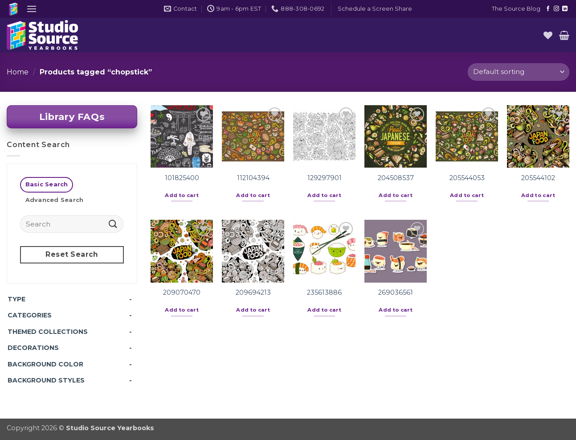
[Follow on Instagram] (556, 9)
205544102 (538, 178)
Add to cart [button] (182, 195)
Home (18, 72)
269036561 (395, 292)
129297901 (324, 178)
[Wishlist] (547, 35)
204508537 (396, 178)
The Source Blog (516, 8)
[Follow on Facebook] (548, 9)
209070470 (181, 292)
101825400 (182, 178)
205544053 (467, 178)
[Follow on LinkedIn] (565, 9)
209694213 (253, 292)
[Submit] (113, 223)
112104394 (253, 178)
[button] (31, 8)
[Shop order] (518, 72)
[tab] (46, 185)
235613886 (324, 292)
